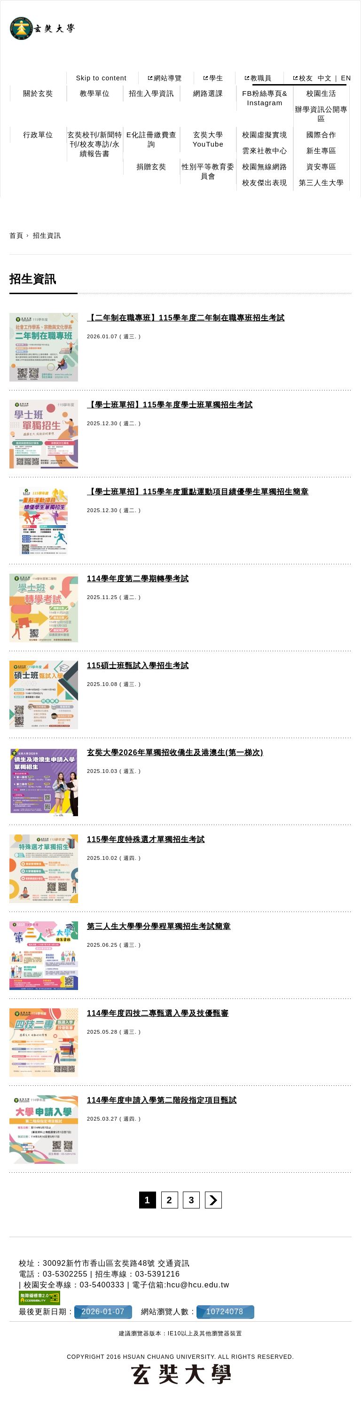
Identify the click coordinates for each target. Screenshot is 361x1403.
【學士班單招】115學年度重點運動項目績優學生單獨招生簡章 (198, 492)
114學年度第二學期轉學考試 (138, 579)
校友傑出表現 (264, 183)
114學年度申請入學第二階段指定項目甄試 (162, 1100)
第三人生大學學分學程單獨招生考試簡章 (159, 926)
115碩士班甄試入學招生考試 (138, 666)
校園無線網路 (264, 167)
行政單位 (38, 135)
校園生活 (321, 93)
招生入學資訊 (151, 93)
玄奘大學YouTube (208, 139)
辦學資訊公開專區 (321, 114)
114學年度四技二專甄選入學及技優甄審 (158, 1013)
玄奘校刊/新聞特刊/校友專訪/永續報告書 (94, 144)
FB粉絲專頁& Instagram (264, 98)
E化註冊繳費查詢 (151, 139)
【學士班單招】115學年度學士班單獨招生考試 (170, 405)
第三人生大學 (321, 183)
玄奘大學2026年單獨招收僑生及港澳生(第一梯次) (175, 752)
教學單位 (95, 93)
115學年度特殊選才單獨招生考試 (146, 839)
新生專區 (321, 151)
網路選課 (208, 93)
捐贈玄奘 (151, 167)
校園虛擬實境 (264, 135)
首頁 (16, 235)
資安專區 (321, 167)
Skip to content (101, 78)
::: (51, 78)
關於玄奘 (38, 93)
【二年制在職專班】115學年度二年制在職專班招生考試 (186, 318)
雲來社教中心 (264, 151)
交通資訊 (174, 1263)
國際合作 (321, 135)
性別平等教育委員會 (208, 171)
